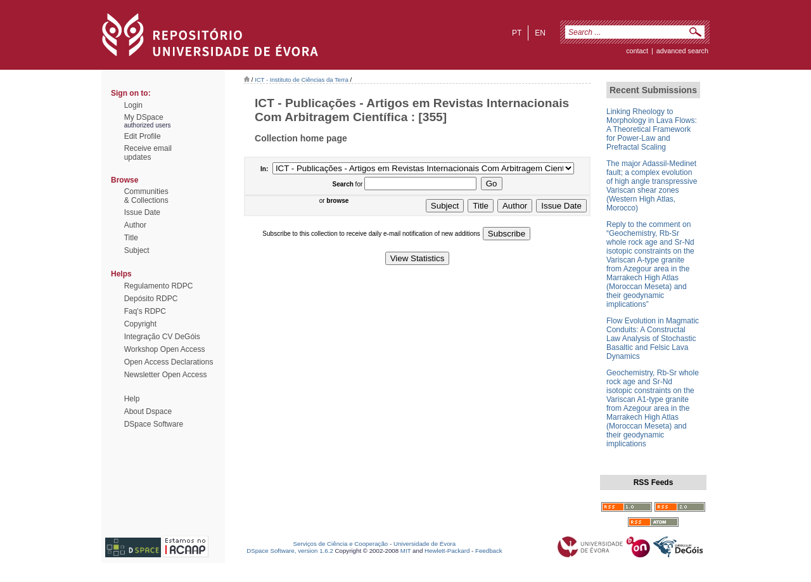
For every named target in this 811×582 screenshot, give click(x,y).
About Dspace (148, 411)
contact (637, 51)
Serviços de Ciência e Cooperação (340, 543)
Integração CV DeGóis (162, 336)
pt (516, 33)
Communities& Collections (146, 196)
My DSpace (143, 117)
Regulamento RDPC (158, 285)
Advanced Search (682, 51)
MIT (405, 550)
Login (133, 105)
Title (131, 237)
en (540, 33)
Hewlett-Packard (447, 550)
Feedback (488, 550)
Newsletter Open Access (165, 374)
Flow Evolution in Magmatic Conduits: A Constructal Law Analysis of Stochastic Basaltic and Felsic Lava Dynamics (652, 338)
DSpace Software (153, 424)
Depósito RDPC (151, 298)
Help (132, 398)
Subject (137, 250)
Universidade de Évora (424, 543)
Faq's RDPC (145, 311)
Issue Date (142, 212)
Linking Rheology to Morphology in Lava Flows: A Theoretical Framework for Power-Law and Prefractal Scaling (651, 129)
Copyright (140, 324)
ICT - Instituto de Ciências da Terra (301, 79)
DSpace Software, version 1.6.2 (289, 550)
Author (135, 225)
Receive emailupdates (148, 153)
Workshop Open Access (164, 349)
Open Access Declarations (169, 362)
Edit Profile (142, 136)
